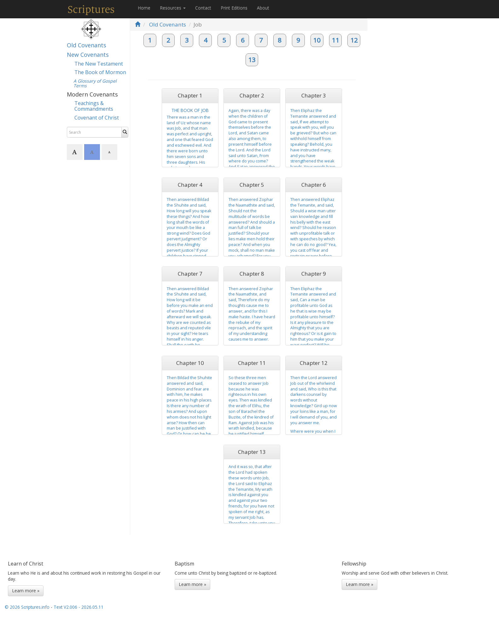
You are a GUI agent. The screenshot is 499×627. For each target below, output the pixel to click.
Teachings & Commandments (93, 106)
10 (317, 40)
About (263, 8)
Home (144, 8)
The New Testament (98, 63)
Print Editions (234, 8)
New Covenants (88, 54)
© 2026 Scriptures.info (27, 607)
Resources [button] (173, 8)
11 (335, 40)
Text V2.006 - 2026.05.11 (78, 607)
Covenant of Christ (96, 117)
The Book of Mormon (100, 72)
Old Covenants (86, 45)
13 (252, 59)
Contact (203, 8)
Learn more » (25, 591)
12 (354, 40)
